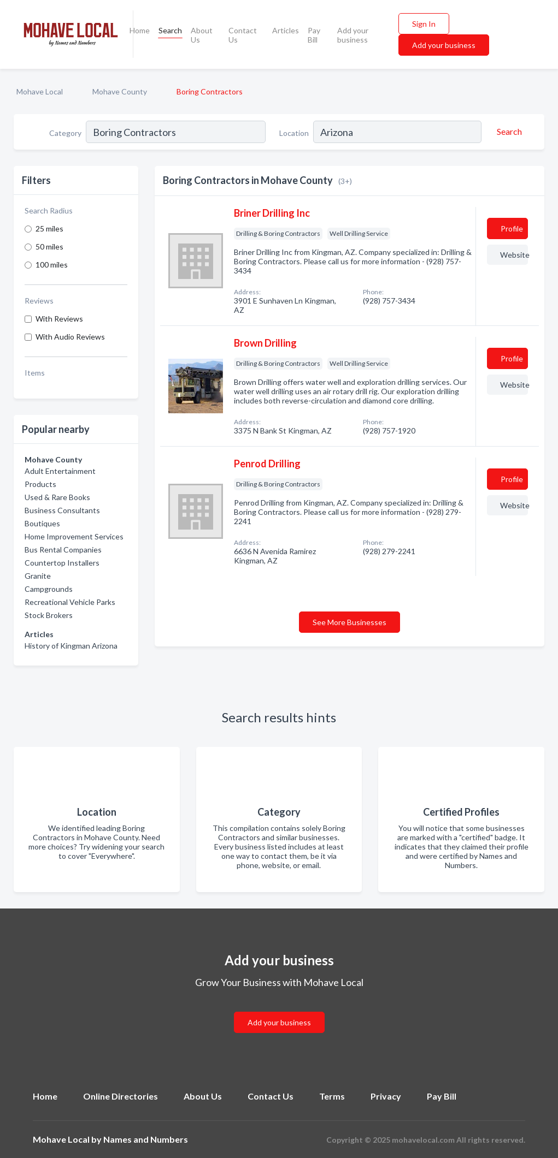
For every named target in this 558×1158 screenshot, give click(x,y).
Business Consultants (62, 510)
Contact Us (242, 35)
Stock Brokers (49, 615)
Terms (332, 1096)
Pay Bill (314, 35)
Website (514, 254)
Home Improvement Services (74, 536)
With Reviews (59, 318)
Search (170, 30)
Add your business (352, 35)
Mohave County (119, 91)
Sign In (424, 23)
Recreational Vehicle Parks (70, 602)
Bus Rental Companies (63, 549)
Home (140, 30)
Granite (38, 575)
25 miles (49, 228)
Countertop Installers (62, 562)
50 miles (49, 246)
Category (65, 133)
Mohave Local (39, 91)
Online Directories (120, 1096)
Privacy (386, 1096)
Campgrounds (49, 588)
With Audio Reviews (70, 336)
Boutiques (42, 523)
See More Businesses (349, 622)
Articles (285, 30)
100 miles (52, 264)
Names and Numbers (145, 1139)
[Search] (507, 131)
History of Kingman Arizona (71, 645)
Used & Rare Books (57, 497)
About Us (202, 35)
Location (294, 133)
